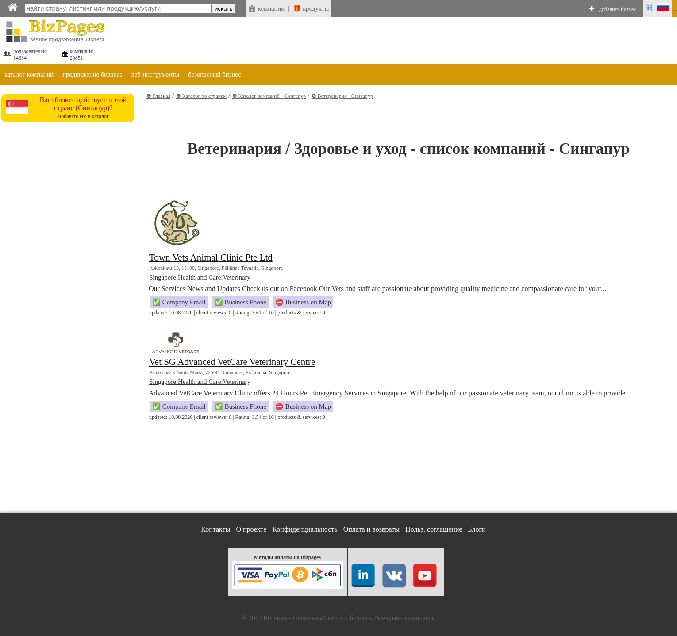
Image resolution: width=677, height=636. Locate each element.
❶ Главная (158, 96)
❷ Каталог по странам (201, 96)
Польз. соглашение (433, 529)
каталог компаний (29, 74)
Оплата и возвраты (371, 529)
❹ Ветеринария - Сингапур (342, 96)
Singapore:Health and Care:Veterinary (199, 277)
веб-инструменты (155, 74)
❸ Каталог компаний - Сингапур (269, 96)
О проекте (251, 529)
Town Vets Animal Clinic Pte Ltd (211, 257)
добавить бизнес (617, 9)
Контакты (215, 529)
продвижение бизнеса (92, 74)
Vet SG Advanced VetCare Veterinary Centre (232, 361)
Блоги (477, 529)
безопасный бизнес (214, 74)
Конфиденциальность (304, 529)
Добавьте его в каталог (83, 116)
